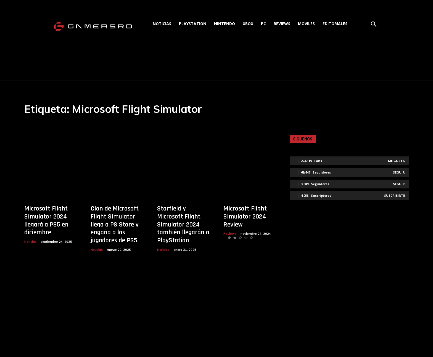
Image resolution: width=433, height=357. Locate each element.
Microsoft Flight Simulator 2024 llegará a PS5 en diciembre (46, 220)
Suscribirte (394, 195)
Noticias (30, 242)
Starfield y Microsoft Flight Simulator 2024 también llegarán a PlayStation (183, 224)
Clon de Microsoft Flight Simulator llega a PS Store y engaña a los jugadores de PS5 (115, 224)
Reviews (229, 234)
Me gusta (396, 161)
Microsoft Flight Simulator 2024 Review (245, 216)
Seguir (399, 172)
